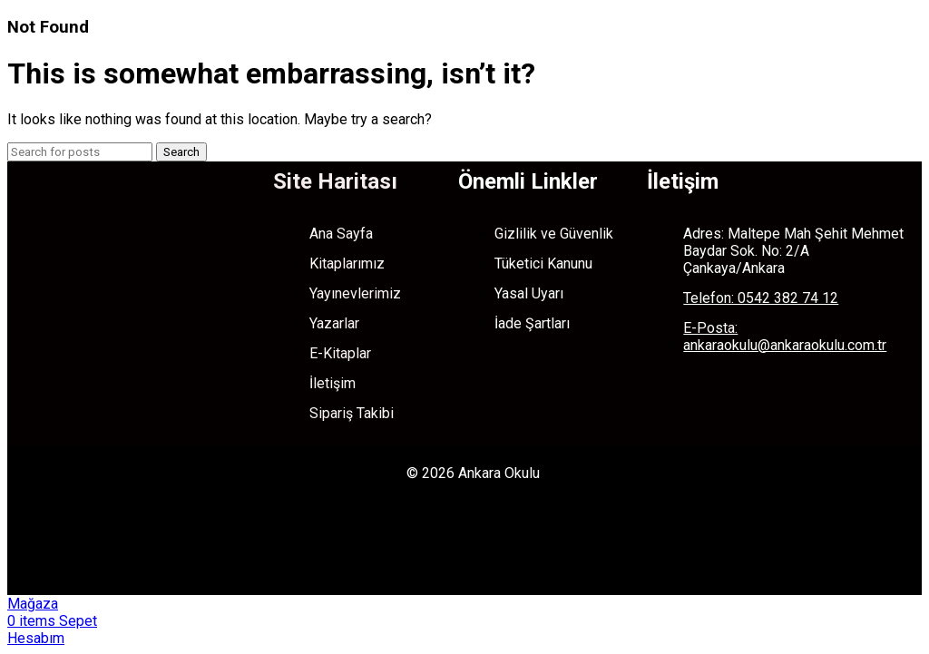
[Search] (79, 151)
